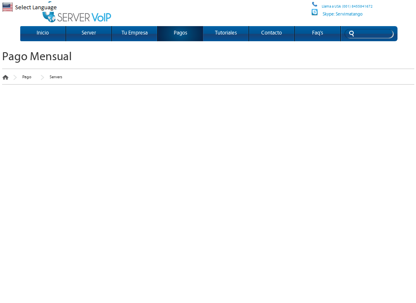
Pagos (180, 33)
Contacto (271, 33)
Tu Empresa (135, 33)
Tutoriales (226, 33)
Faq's (317, 33)
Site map (310, 7)
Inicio (43, 33)
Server (89, 33)
